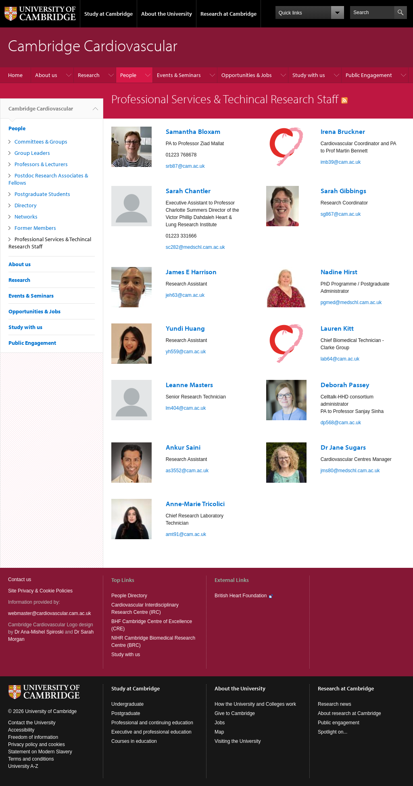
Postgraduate (125, 713)
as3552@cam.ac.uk (187, 470)
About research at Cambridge (349, 713)
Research (89, 75)
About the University (166, 13)
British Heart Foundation (241, 595)
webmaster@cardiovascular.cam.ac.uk (49, 613)
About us (46, 75)
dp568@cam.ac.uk (341, 422)
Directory (26, 205)
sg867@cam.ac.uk (341, 214)
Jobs (220, 723)
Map (219, 732)
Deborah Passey (345, 384)
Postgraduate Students (42, 194)
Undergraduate (127, 704)
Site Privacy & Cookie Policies (40, 591)
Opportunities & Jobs (246, 75)
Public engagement (338, 723)
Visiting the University (238, 741)
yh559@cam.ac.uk (186, 351)
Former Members (35, 227)
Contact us (19, 579)
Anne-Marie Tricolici (195, 503)
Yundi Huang (185, 328)
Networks (26, 216)
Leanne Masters (189, 384)
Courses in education (134, 741)
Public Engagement (369, 75)
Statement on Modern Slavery (40, 752)
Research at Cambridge (228, 13)
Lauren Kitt (337, 328)
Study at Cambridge (108, 13)
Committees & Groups (41, 141)
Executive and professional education (151, 732)
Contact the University (31, 723)
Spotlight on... (332, 732)
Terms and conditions (31, 759)
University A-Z (23, 766)
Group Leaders (32, 152)
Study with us (308, 75)
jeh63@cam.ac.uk (185, 295)
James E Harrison (191, 271)
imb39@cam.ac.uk (341, 162)
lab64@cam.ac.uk (340, 359)
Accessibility (21, 730)
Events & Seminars (179, 75)
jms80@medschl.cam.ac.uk (350, 470)
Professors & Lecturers (41, 164)
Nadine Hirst (339, 271)
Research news (334, 704)
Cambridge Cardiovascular (40, 112)
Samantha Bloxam (193, 131)
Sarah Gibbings (343, 190)
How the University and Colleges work (255, 704)
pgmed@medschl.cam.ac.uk (351, 302)
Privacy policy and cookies (36, 744)
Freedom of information (33, 737)
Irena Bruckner (343, 131)
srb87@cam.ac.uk (185, 166)
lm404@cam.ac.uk (186, 408)
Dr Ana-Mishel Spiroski (39, 632)
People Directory (129, 595)
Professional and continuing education (152, 723)
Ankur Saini (183, 447)
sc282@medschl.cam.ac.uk (195, 247)
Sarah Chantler (188, 190)
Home (15, 75)
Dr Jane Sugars (343, 447)
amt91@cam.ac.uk (186, 534)
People (128, 75)
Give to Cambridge (235, 713)
